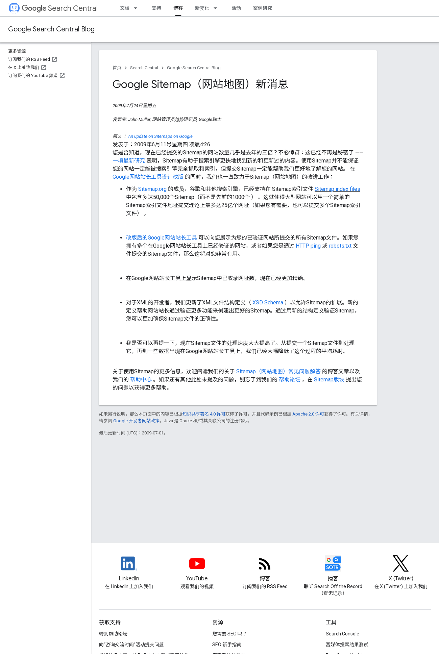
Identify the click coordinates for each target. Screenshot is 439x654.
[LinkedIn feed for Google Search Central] (129, 569)
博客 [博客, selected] (178, 8)
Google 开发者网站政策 (136, 420)
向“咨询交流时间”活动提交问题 (131, 644)
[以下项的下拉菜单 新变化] (217, 8)
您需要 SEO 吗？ (229, 633)
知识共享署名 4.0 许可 (203, 414)
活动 (236, 8)
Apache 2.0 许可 (308, 414)
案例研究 (262, 8)
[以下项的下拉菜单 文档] (137, 8)
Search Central (60, 8)
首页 (117, 67)
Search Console (342, 633)
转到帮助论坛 (113, 633)
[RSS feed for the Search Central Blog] (265, 569)
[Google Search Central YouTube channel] (197, 569)
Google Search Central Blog (51, 29)
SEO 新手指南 (226, 644)
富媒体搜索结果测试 (347, 644)
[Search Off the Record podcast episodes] (333, 569)
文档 (124, 8)
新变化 (202, 8)
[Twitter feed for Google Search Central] (401, 569)
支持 (156, 8)
